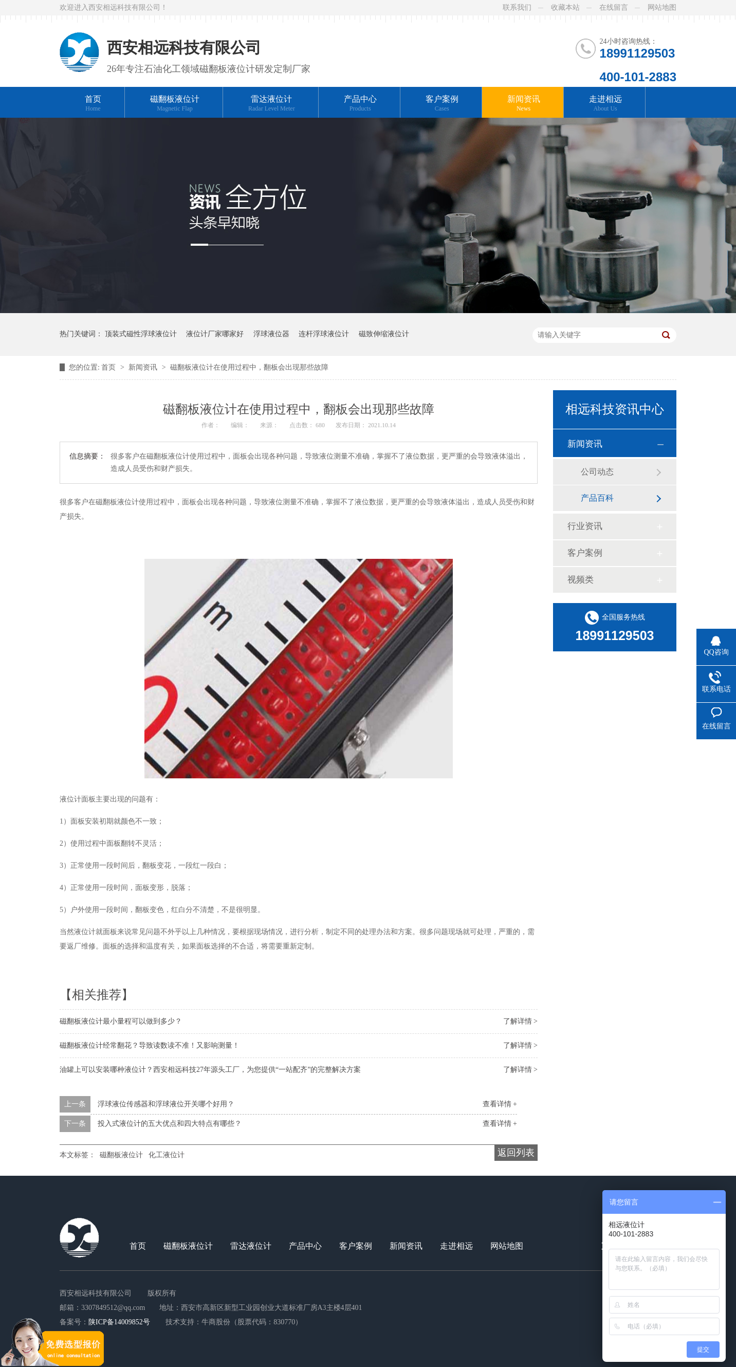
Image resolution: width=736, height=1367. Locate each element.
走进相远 (605, 104)
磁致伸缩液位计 (384, 334)
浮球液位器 (271, 334)
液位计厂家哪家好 (215, 334)
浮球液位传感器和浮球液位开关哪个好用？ (166, 1104)
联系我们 (517, 7)
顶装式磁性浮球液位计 (141, 334)
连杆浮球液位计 (324, 334)
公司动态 (597, 471)
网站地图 (662, 7)
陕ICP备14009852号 (119, 1322)
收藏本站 (565, 7)
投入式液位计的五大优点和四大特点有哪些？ (170, 1123)
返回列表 (516, 1152)
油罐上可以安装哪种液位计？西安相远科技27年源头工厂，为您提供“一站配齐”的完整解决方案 (210, 1069)
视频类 (580, 580)
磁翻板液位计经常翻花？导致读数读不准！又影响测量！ (150, 1045)
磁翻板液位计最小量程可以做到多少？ (121, 1021)
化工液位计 (167, 1155)
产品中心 (360, 104)
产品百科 (597, 498)
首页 (93, 104)
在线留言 (613, 7)
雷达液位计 (271, 104)
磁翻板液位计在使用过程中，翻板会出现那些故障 (249, 367)
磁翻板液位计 (174, 104)
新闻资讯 (523, 104)
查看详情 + (500, 1104)
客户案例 (442, 104)
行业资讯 (584, 526)
